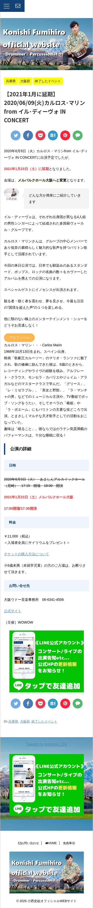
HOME (51, 843)
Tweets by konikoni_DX (46, 744)
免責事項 (69, 843)
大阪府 (25, 721)
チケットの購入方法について (26, 554)
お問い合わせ (28, 843)
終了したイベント (44, 721)
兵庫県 (13, 721)
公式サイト (12, 611)
